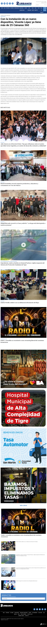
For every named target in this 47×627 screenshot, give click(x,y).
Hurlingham (16, 612)
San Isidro (33, 9)
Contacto (27, 615)
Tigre (19, 614)
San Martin (36, 9)
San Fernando (29, 9)
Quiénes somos (21, 615)
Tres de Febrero (41, 10)
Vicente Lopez (45, 9)
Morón (30, 612)
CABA (4, 612)
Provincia (7, 612)
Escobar (11, 612)
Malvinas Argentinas (22, 9)
